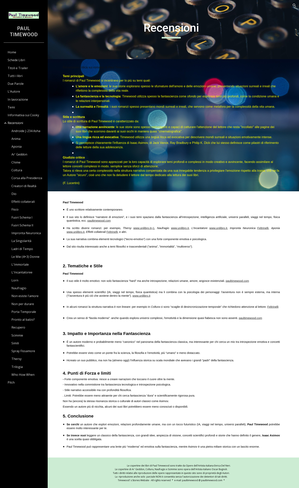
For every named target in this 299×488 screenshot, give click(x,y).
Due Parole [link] (16, 84)
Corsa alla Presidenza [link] (26, 178)
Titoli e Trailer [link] (18, 68)
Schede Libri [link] (16, 60)
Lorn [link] (14, 280)
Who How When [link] (23, 375)
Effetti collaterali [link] (23, 202)
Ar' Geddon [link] (19, 154)
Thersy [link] (16, 359)
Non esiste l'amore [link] (25, 296)
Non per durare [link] (22, 304)
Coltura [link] (16, 170)
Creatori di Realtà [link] (23, 186)
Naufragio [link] (18, 288)
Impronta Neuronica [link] (26, 233)
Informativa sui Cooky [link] (23, 115)
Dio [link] (13, 194)
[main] (173, 29)
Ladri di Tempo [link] (22, 249)
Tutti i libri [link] (15, 76)
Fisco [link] (14, 209)
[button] (294, 5)
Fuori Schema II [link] (22, 225)
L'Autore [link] (14, 91)
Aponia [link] (16, 146)
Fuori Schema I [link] (21, 217)
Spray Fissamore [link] (23, 351)
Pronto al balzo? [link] (23, 319)
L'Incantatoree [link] (21, 272)
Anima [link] (15, 139)
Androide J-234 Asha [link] (25, 131)
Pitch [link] (11, 382)
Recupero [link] (18, 327)
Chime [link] (15, 162)
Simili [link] (15, 343)
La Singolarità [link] (21, 241)
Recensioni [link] (15, 123)
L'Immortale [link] (20, 264)
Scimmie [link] (17, 335)
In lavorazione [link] (18, 99)
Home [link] (12, 52)
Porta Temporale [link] (23, 312)
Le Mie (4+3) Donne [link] (25, 257)
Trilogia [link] (17, 367)
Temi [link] (11, 107)
